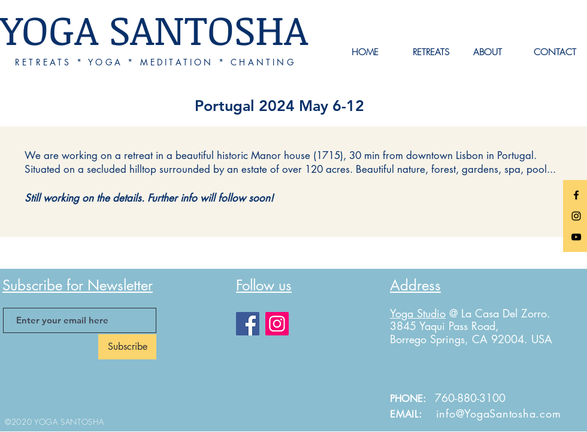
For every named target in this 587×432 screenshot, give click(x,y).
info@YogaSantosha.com (498, 413)
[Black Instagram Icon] (576, 216)
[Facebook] (247, 323)
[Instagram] (277, 323)
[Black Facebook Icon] (576, 195)
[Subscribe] (127, 346)
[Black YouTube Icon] (576, 237)
